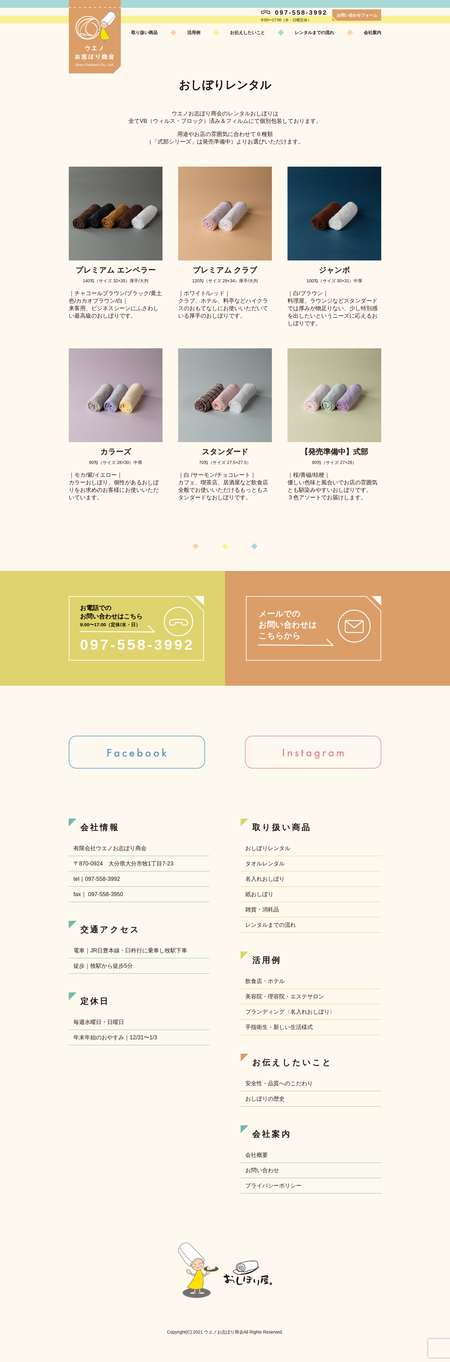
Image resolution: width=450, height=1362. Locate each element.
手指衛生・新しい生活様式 (279, 1027)
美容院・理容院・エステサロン (284, 996)
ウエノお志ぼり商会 (95, 36)
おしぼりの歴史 (265, 1099)
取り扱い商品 (144, 32)
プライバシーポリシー (273, 1186)
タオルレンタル (265, 863)
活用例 (193, 32)
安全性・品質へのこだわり (279, 1083)
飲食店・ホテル (265, 981)
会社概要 (256, 1155)
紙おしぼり (259, 894)
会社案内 (372, 32)
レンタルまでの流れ (314, 32)
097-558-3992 (294, 12)
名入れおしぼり (265, 879)
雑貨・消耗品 (262, 909)
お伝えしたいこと (247, 32)
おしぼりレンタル (267, 848)
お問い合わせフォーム (357, 15)
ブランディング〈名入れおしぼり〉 (290, 1012)
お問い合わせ (262, 1170)
